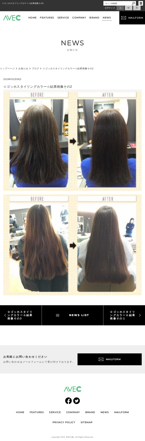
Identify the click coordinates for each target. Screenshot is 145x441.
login (140, 3)
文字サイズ (110, 8)
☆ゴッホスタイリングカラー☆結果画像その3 (18, 315)
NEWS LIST (72, 315)
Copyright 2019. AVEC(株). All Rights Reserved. (72, 437)
